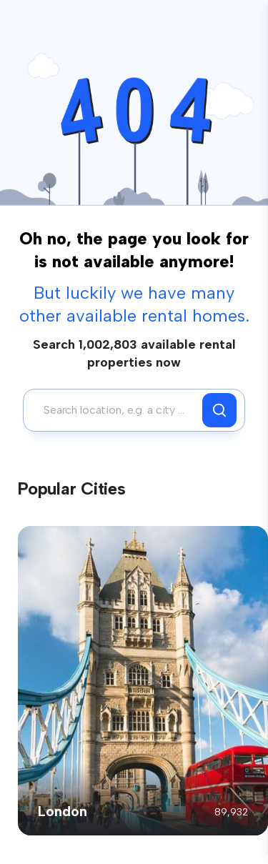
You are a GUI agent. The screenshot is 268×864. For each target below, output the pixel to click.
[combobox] (116, 410)
